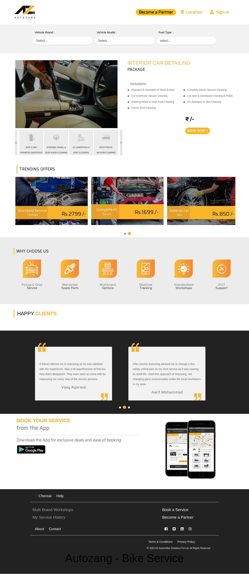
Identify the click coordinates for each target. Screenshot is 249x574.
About (39, 529)
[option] (68, 94)
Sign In (219, 12)
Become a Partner (155, 12)
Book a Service (175, 510)
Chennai (43, 496)
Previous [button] (12, 143)
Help (60, 496)
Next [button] (120, 143)
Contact (55, 529)
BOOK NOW (197, 130)
